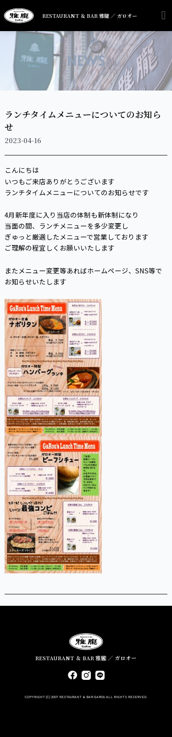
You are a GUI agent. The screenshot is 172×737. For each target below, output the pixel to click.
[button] (163, 16)
